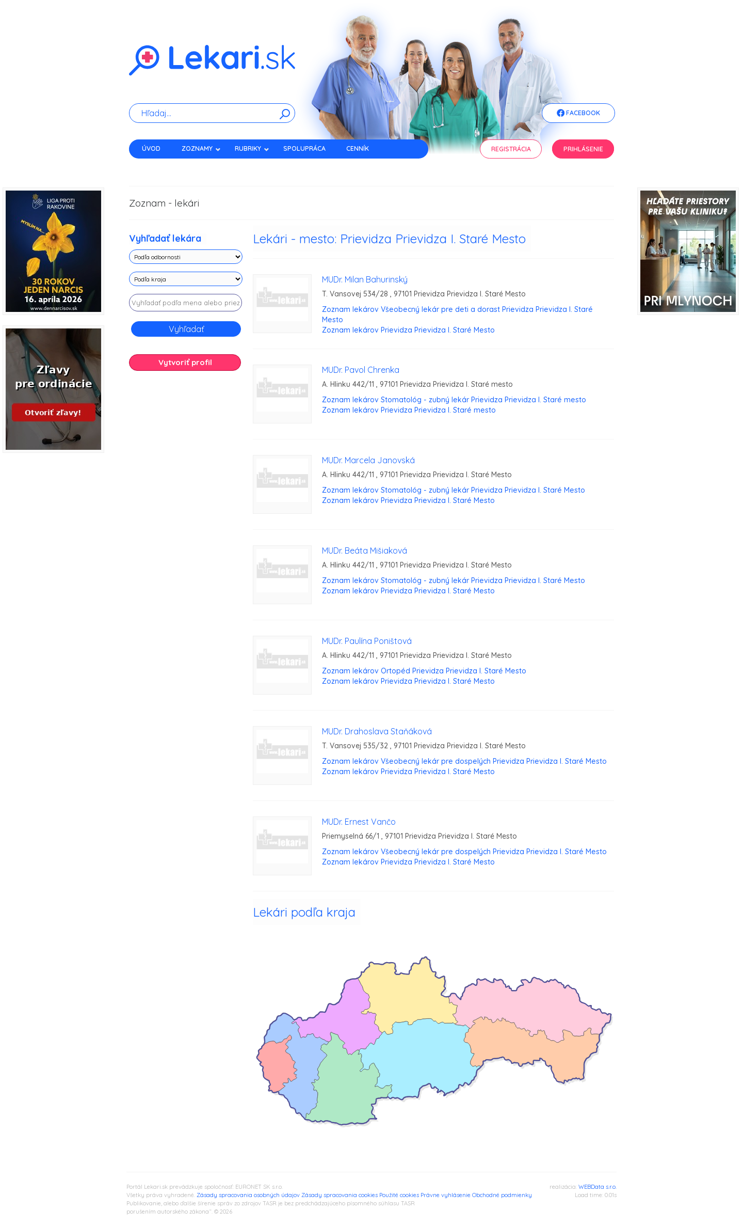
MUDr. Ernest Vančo (359, 821)
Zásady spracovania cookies (339, 1195)
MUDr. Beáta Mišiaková (364, 550)
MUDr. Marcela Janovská (368, 460)
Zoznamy (201, 148)
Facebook (578, 113)
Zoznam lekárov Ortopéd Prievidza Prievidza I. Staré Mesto (424, 670)
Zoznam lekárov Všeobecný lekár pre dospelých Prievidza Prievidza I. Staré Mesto (464, 761)
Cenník (357, 148)
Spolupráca (304, 148)
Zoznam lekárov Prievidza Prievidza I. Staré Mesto (408, 330)
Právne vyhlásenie (446, 1195)
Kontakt (156, 166)
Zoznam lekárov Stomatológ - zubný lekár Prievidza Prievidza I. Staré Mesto (453, 490)
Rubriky (252, 148)
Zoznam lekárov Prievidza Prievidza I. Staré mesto (409, 410)
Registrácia (511, 149)
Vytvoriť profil (185, 362)
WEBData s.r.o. (597, 1186)
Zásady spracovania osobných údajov (248, 1195)
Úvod (151, 148)
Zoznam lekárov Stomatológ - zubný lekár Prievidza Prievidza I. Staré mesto (454, 399)
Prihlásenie (583, 149)
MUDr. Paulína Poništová (367, 641)
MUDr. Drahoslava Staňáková (377, 731)
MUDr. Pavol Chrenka (360, 370)
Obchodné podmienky (502, 1195)
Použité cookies (399, 1195)
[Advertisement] (186, 541)
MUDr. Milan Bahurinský (365, 279)
